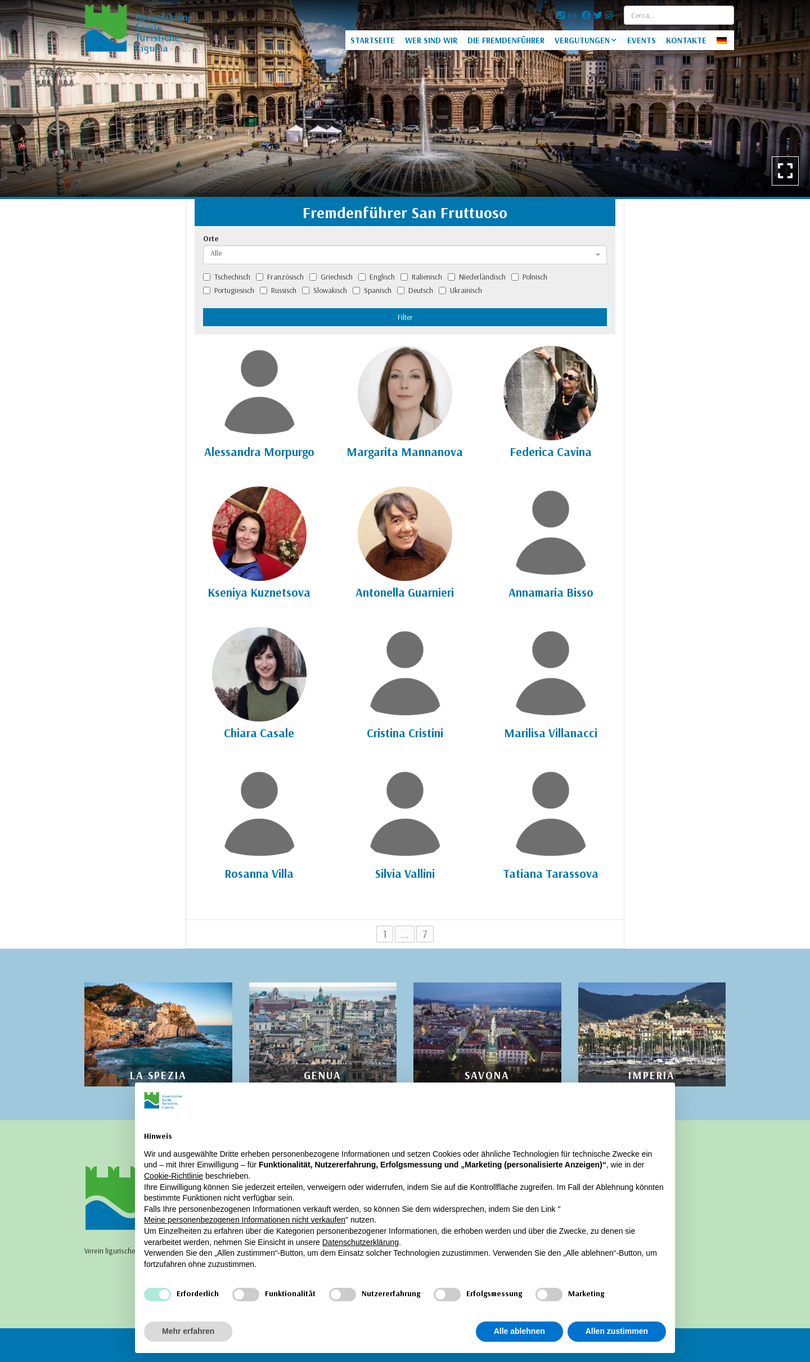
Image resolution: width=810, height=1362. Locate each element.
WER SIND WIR (431, 40)
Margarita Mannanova (404, 451)
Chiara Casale (259, 732)
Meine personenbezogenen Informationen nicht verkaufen (244, 1219)
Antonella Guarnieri (405, 592)
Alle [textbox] (216, 253)
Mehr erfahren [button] (188, 1331)
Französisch (280, 277)
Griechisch (331, 277)
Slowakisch (324, 290)
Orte (211, 238)
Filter (405, 317)
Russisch (278, 290)
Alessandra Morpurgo (259, 451)
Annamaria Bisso (550, 592)
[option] (405, 98)
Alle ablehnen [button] (519, 1331)
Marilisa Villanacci (550, 732)
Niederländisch (477, 277)
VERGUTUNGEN (582, 40)
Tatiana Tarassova (550, 873)
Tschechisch (226, 277)
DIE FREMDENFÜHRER (505, 40)
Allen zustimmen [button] (617, 1331)
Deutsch (415, 290)
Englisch (376, 277)
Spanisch (372, 290)
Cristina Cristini (405, 732)
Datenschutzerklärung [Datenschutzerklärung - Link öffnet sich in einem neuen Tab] (360, 1242)
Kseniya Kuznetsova (259, 592)
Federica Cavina (551, 451)
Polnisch (529, 277)
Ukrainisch (460, 290)
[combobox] (405, 254)
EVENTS (641, 40)
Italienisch (421, 277)
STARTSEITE (372, 40)
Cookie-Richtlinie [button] (173, 1175)
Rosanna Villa (259, 873)
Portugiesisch (228, 290)
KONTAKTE (686, 40)
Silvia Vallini (405, 873)
